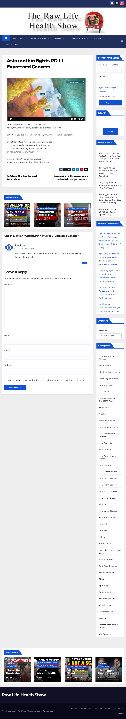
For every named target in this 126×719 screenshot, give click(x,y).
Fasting (102, 414)
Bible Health (105, 365)
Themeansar (47, 711)
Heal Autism (105, 449)
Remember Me (107, 96)
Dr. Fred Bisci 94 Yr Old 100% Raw (108, 399)
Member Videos (39, 38)
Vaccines (103, 618)
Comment (10, 284)
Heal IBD (103, 504)
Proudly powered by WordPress (14, 711)
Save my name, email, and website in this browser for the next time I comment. (46, 380)
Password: (104, 76)
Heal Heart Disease (108, 498)
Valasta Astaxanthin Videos (16, 208)
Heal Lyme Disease (108, 511)
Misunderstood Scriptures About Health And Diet (107, 277)
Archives (103, 331)
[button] (122, 41)
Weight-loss (105, 634)
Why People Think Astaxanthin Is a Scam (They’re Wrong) (110, 185)
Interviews (104, 530)
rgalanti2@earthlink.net (110, 233)
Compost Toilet (106, 385)
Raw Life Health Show (13, 21)
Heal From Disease (108, 491)
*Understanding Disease (106, 357)
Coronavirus (105, 392)
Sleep (101, 579)
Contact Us (11, 45)
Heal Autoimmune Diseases (107, 457)
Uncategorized (106, 612)
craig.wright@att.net (108, 270)
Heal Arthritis (105, 443)
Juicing (102, 537)
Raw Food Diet (106, 559)
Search (102, 113)
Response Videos (107, 572)
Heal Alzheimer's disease (107, 435)
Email (7, 350)
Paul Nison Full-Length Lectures (110, 551)
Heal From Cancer (108, 485)
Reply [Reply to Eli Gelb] (84, 263)
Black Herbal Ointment (110, 372)
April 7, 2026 (106, 677)
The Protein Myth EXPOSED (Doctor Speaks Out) (107, 212)
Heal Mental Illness (108, 517)
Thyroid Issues (106, 605)
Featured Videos (107, 420)
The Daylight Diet (107, 598)
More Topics (105, 543)
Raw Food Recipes (108, 566)
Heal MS (103, 524)
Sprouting (103, 585)
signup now (104, 88)
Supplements (105, 592)
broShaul (103, 287)
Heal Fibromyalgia (107, 478)
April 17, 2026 (45, 677)
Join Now (59, 38)
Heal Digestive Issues (109, 472)
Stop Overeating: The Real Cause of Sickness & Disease (108, 261)
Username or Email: (108, 65)
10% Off (97, 38)
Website (8, 365)
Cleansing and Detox (109, 378)
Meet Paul (18, 38)
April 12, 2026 (76, 677)
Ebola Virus (104, 407)
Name (8, 335)
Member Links (79, 38)
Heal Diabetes (105, 465)
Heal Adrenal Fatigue (109, 427)
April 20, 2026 (15, 677)
